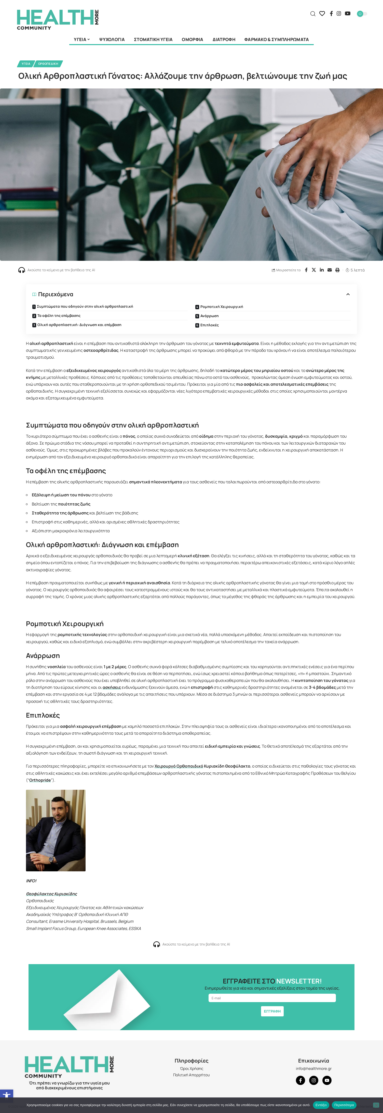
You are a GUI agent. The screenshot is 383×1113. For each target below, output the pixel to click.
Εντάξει (321, 1105)
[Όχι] (376, 1105)
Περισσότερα (344, 1105)
